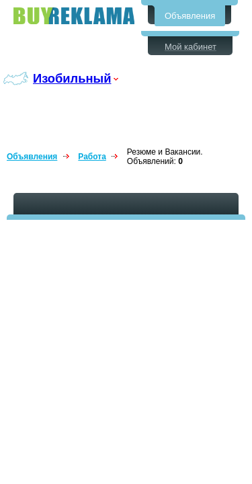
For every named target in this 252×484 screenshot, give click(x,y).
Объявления (190, 16)
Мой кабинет (190, 47)
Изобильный (72, 78)
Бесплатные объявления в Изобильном (73, 15)
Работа (92, 156)
